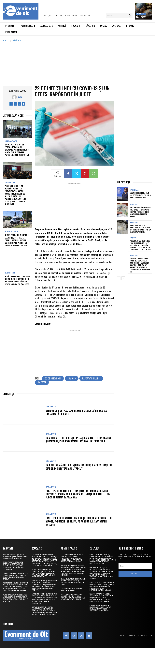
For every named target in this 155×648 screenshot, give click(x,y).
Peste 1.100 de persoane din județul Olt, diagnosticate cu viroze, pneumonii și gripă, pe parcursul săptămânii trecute (79, 521)
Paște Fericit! (141, 17)
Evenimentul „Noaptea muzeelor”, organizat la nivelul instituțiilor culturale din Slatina (100, 608)
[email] (135, 566)
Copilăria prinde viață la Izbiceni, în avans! (71, 589)
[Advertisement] (77, 63)
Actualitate (11, 141)
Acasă (6, 40)
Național (134, 190)
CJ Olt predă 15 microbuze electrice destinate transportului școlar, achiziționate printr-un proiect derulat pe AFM (17, 240)
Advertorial (141, 14)
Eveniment (10, 182)
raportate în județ (91, 378)
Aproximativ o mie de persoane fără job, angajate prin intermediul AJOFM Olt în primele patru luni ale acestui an (17, 149)
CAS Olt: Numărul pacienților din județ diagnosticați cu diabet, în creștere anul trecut (79, 466)
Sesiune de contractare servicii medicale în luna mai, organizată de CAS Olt (77, 412)
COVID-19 (71, 378)
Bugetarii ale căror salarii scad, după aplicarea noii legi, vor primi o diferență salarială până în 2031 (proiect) (140, 211)
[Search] (130, 15)
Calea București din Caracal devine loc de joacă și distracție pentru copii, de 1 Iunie (73, 581)
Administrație (11, 231)
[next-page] (123, 278)
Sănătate (17, 40)
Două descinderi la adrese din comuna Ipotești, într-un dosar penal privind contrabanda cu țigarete (17, 280)
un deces (42, 382)
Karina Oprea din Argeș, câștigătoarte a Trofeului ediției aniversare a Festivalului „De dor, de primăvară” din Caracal (101, 597)
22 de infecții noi (53, 378)
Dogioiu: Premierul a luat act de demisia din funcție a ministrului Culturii (140, 195)
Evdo (20, 97)
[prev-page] (118, 278)
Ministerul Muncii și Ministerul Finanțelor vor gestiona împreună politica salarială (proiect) (140, 228)
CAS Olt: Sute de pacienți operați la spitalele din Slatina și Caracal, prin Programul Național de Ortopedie (78, 439)
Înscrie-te (135, 574)
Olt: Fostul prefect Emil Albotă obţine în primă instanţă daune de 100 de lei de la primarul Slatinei (73, 597)
